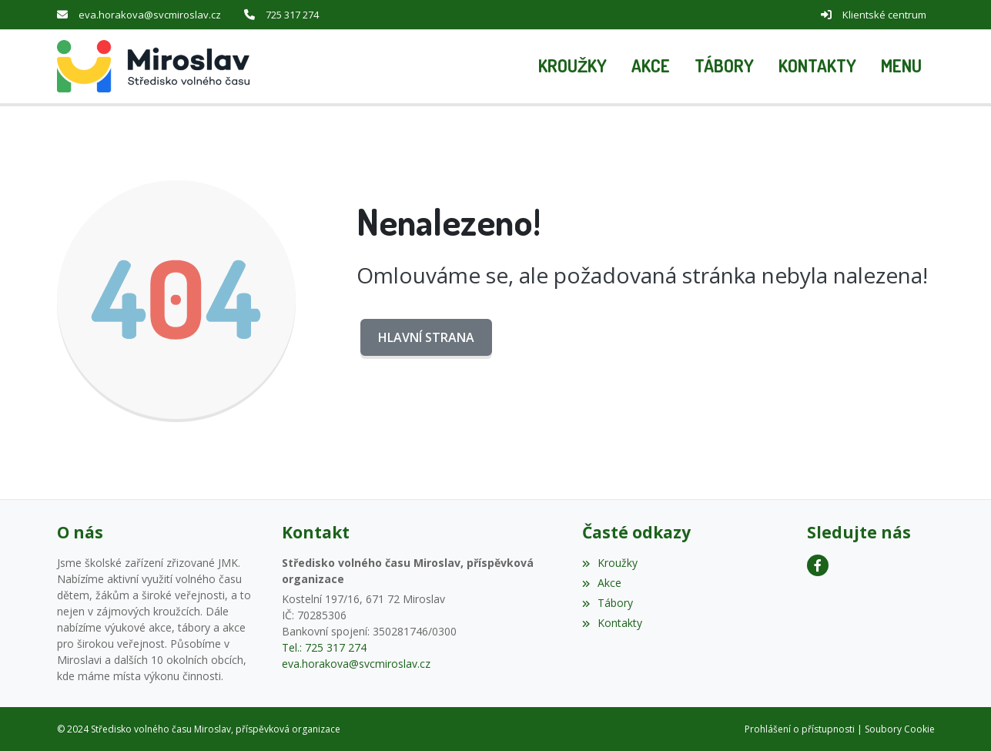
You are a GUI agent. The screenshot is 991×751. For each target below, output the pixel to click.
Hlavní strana (426, 336)
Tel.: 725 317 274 (324, 646)
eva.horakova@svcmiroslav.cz (150, 15)
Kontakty (612, 622)
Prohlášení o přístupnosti (800, 728)
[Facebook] (818, 564)
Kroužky (610, 562)
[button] (901, 66)
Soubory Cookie (900, 728)
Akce (601, 582)
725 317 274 (292, 15)
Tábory (607, 602)
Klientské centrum (884, 15)
